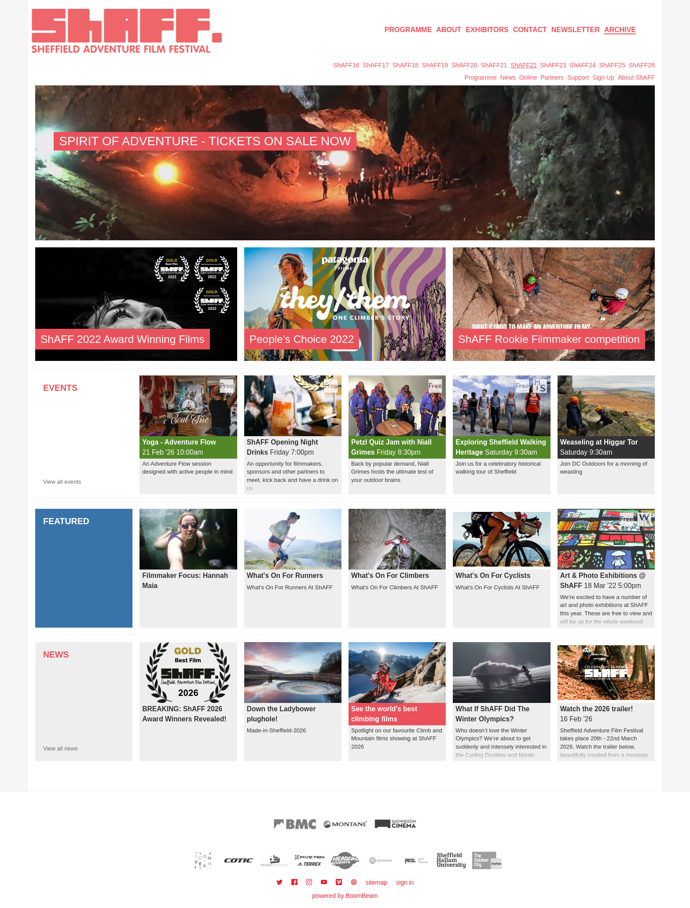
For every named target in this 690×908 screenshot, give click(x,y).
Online (528, 77)
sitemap (376, 882)
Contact (530, 29)
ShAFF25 (612, 65)
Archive (620, 29)
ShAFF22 (523, 65)
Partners (552, 77)
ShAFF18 (405, 65)
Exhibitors (487, 29)
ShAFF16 (346, 65)
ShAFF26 (642, 65)
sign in (405, 882)
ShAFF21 (494, 65)
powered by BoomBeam (345, 895)
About (448, 29)
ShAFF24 (583, 65)
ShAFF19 (435, 65)
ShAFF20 (464, 65)
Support (578, 77)
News (508, 77)
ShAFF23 (553, 65)
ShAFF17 (376, 65)
